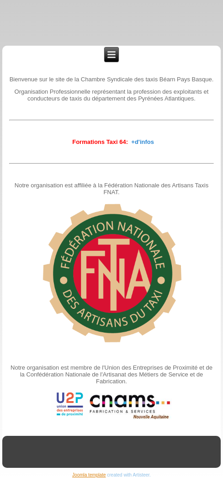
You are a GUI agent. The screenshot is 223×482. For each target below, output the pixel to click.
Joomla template (89, 474)
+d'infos (142, 141)
